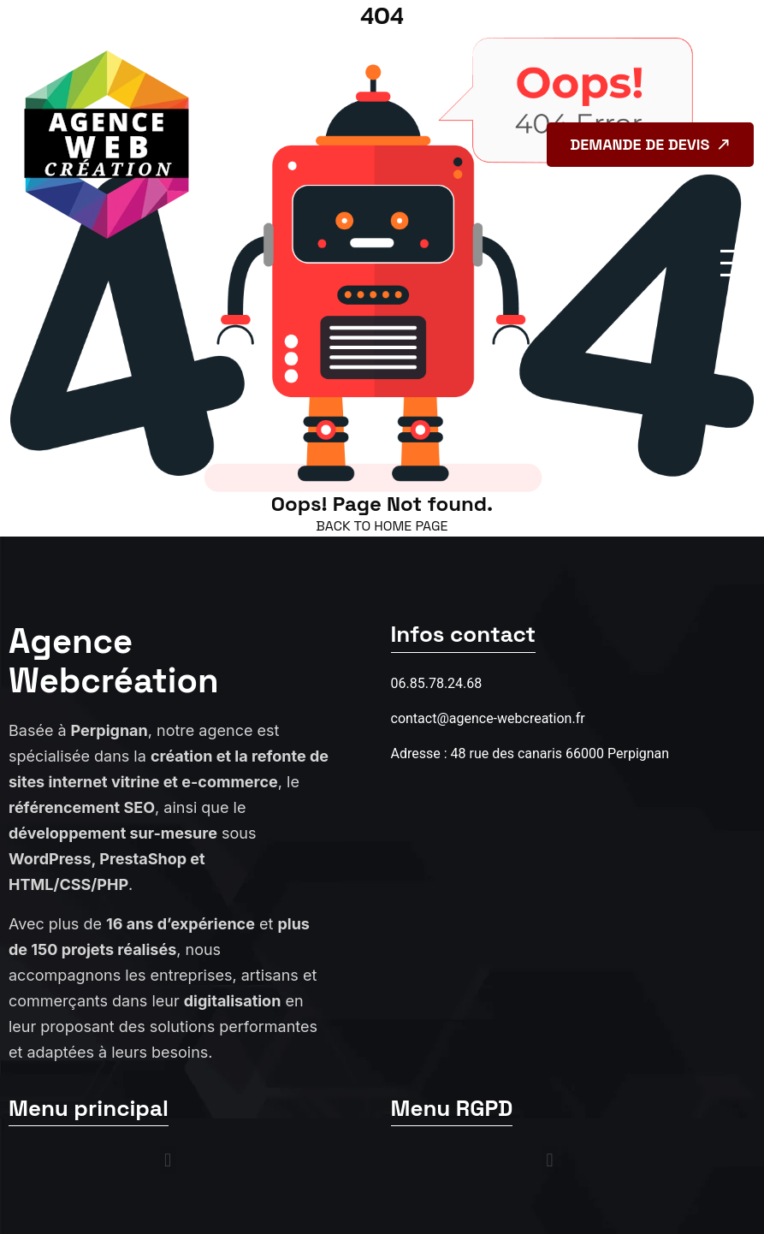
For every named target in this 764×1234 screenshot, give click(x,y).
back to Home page (381, 526)
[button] (168, 1160)
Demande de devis (652, 143)
